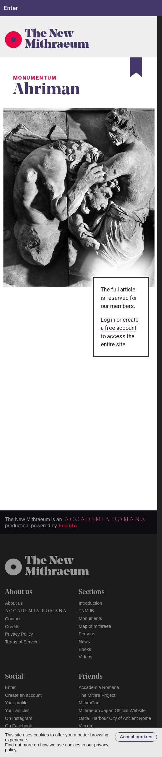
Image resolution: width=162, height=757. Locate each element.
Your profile (16, 702)
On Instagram (18, 718)
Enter (10, 687)
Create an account (23, 695)
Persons (87, 633)
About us (14, 603)
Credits (12, 626)
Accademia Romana (105, 519)
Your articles (17, 710)
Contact (13, 618)
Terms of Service (21, 641)
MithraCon (89, 702)
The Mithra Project (97, 695)
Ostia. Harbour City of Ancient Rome (115, 718)
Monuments (90, 618)
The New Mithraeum (57, 39)
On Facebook (18, 725)
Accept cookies (136, 737)
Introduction (90, 603)
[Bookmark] (136, 67)
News (84, 641)
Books (85, 649)
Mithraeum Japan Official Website (112, 710)
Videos (85, 656)
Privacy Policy (19, 634)
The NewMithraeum (57, 566)
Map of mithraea (95, 626)
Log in (108, 320)
